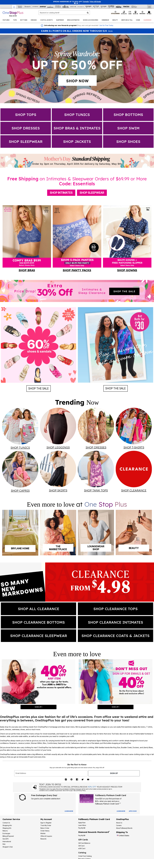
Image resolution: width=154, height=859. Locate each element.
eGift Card (81, 848)
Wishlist (42, 833)
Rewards (43, 839)
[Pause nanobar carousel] (75, 3)
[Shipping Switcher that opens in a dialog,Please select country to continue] (149, 6)
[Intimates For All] (103, 6)
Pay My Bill (81, 828)
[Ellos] (65, 6)
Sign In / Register (45, 823)
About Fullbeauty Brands (124, 828)
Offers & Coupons (46, 836)
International (7, 841)
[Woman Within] (20, 6)
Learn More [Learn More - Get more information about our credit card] (82, 825)
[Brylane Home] (119, 6)
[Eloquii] (81, 6)
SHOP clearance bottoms (38, 622)
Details (110, 31)
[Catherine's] (35, 6)
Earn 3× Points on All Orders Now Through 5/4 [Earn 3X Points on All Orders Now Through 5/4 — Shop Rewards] (74, 30)
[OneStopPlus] (14, 7)
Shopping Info (7, 825)
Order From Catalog (85, 856)
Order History (44, 831)
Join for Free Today (106, 25)
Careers (118, 825)
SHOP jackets (77, 141)
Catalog (82, 852)
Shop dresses (26, 128)
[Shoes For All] (111, 6)
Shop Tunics (77, 114)
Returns (5, 831)
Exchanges (6, 833)
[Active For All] (96, 6)
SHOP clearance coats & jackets (115, 635)
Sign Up (114, 773)
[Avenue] (43, 6)
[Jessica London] (58, 6)
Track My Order (45, 825)
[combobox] (64, 13)
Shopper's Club (8, 847)
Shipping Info (7, 828)
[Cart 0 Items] (149, 13)
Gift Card (81, 846)
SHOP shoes (128, 141)
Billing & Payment (8, 836)
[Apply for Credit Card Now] (132, 811)
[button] (86, 2)
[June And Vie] (73, 6)
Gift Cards (83, 839)
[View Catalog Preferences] (68, 811)
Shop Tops (25, 114)
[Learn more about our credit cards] (121, 811)
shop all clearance (38, 608)
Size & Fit (5, 839)
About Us (119, 823)
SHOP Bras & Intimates (77, 128)
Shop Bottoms (128, 114)
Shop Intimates (61, 192)
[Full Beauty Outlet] (134, 6)
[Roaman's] (27, 6)
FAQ (4, 844)
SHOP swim (128, 128)
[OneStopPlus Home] (13, 14)
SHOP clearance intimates (115, 622)
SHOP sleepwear (25, 141)
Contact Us (6, 823)
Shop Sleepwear (92, 192)
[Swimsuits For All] (88, 6)
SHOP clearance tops (115, 608)
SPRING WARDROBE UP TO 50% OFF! (67, 2)
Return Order (44, 828)
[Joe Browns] (50, 6)
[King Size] (126, 6)
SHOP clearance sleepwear (38, 635)
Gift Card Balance (84, 843)
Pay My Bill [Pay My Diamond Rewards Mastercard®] (81, 835)
